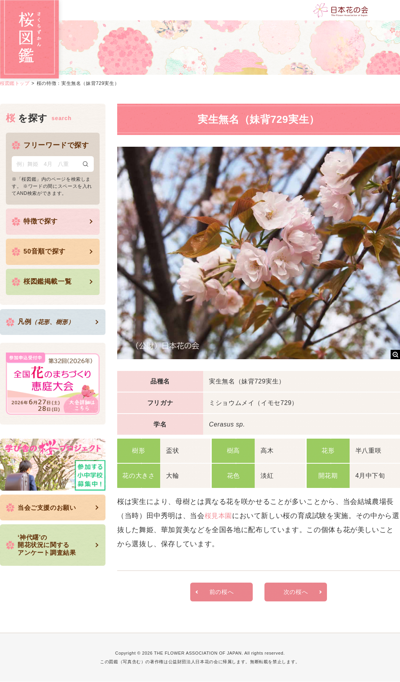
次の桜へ (296, 592)
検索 (85, 164)
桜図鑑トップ (15, 83)
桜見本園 (219, 516)
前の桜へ (222, 592)
